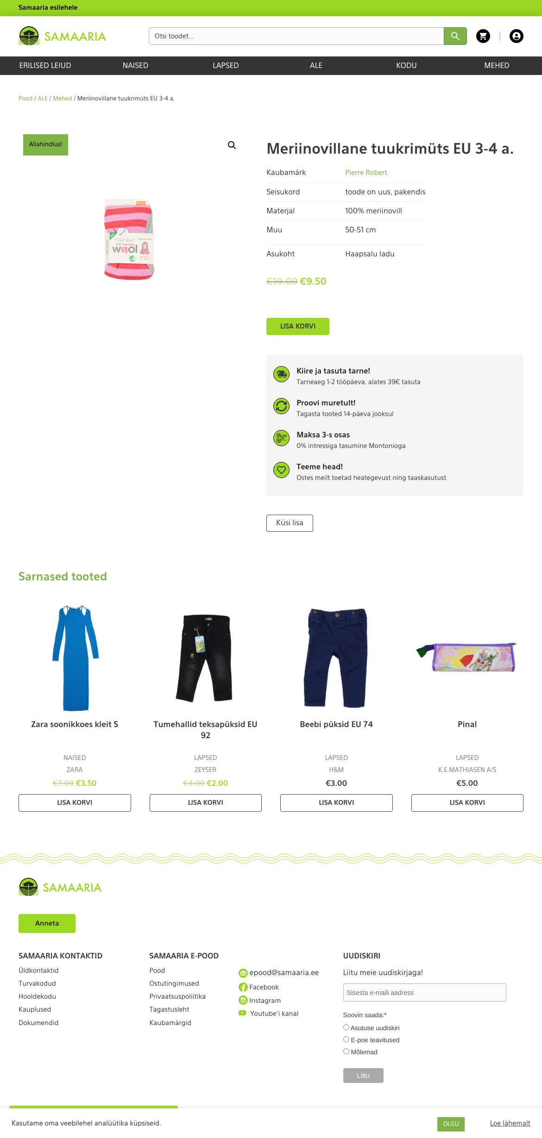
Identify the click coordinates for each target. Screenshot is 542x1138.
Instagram (262, 1005)
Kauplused (37, 1022)
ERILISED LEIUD (45, 65)
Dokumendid (41, 1039)
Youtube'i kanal (271, 1022)
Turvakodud (39, 988)
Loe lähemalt (510, 1123)
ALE (316, 65)
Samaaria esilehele (48, 8)
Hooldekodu (39, 1005)
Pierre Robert (367, 172)
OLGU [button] (451, 1124)
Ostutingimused (177, 988)
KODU (406, 65)
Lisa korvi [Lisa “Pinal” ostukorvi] (467, 802)
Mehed (62, 98)
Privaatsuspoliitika (181, 1005)
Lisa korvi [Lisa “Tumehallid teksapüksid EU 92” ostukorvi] (205, 802)
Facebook (261, 988)
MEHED (497, 65)
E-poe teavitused (375, 1039)
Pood (25, 98)
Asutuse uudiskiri (375, 1027)
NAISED (135, 65)
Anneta (48, 922)
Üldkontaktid (41, 971)
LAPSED (226, 65)
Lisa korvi (297, 326)
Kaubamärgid (173, 1039)
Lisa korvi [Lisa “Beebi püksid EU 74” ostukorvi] (336, 802)
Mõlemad (364, 1051)
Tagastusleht (172, 1022)
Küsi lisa (288, 522)
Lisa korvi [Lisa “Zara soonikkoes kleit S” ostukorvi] (74, 802)
